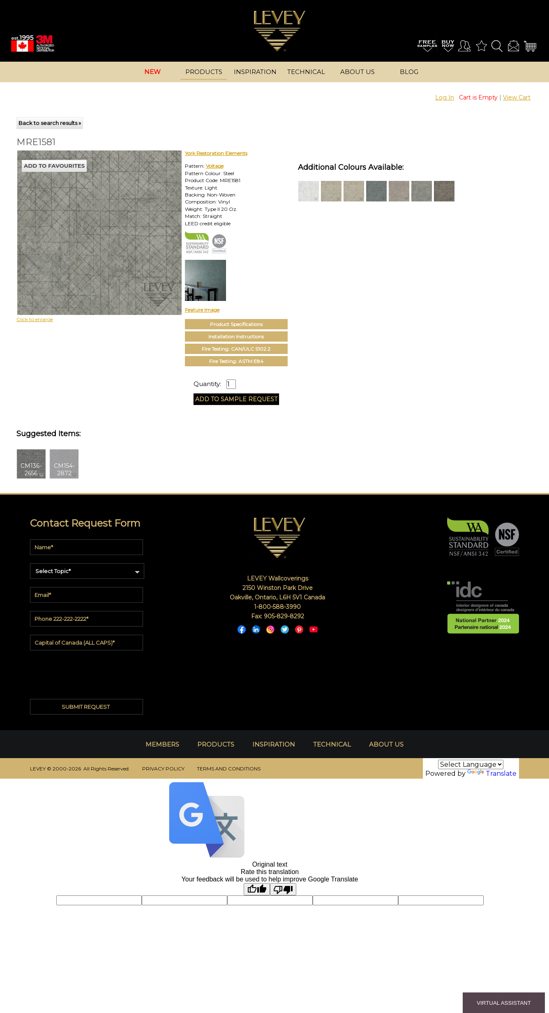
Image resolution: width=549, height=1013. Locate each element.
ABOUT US (386, 744)
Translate (492, 773)
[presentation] (87, 671)
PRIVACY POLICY (163, 769)
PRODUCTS (215, 744)
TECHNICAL (332, 744)
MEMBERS (162, 744)
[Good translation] (257, 889)
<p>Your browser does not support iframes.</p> (84, 222)
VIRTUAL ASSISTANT (504, 1003)
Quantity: (207, 384)
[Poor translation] (283, 889)
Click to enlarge (34, 319)
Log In (444, 97)
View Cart (517, 97)
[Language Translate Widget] (470, 764)
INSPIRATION (273, 744)
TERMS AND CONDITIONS (229, 769)
